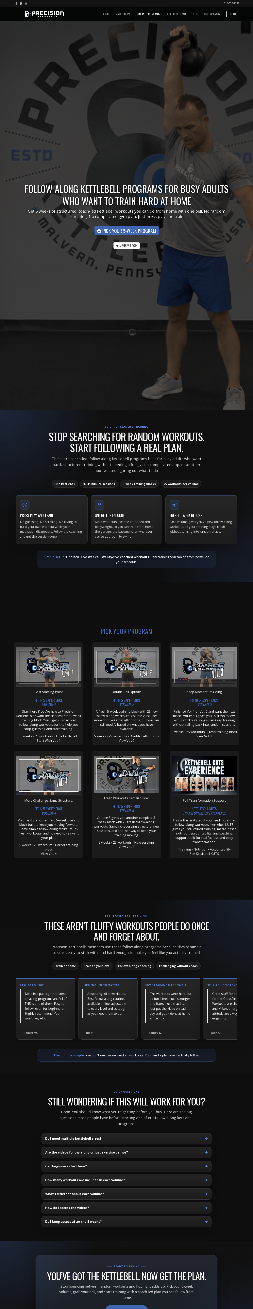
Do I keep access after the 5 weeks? (73, 1221)
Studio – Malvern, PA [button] (118, 14)
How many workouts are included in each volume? (85, 1180)
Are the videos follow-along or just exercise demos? (86, 1152)
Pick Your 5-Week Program (126, 230)
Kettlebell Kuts (177, 14)
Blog (196, 14)
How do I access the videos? (67, 1208)
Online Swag (212, 14)
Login (232, 14)
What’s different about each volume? (74, 1194)
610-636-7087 (231, 3)
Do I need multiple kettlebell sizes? (73, 1138)
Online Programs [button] (149, 14)
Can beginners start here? (66, 1166)
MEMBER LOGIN (127, 245)
